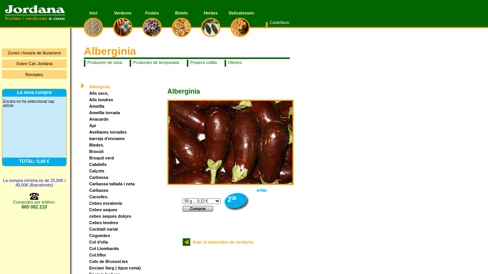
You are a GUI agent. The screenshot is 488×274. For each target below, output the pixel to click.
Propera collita (203, 62)
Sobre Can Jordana (34, 63)
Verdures (123, 13)
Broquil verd (101, 158)
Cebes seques (103, 209)
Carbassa (98, 177)
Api (92, 125)
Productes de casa (104, 62)
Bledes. (96, 145)
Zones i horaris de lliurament (34, 53)
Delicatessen (240, 13)
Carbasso (98, 190)
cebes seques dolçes (110, 216)
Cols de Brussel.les (108, 261)
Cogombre (99, 235)
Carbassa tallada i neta (112, 184)
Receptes (34, 74)
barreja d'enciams (107, 138)
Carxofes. (98, 196)
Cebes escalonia (105, 203)
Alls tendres (101, 99)
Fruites (152, 13)
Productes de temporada (156, 62)
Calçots (96, 171)
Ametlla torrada (104, 112)
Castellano (279, 22)
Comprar (198, 209)
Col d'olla (98, 242)
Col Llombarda (104, 248)
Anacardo (99, 119)
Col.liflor (97, 255)
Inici (93, 13)
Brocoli (96, 151)
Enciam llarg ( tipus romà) (115, 268)
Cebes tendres (103, 222)
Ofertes (235, 62)
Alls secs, (99, 93)
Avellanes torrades (108, 132)
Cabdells (98, 164)
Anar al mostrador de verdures (222, 242)
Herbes (211, 13)
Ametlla (96, 106)
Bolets (181, 13)
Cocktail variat (103, 229)
